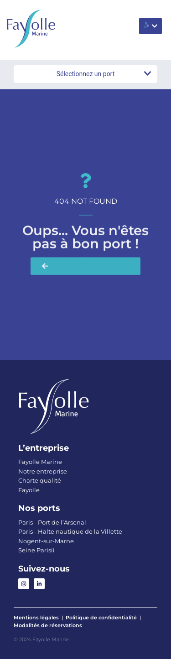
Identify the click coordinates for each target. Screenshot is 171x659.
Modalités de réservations (48, 625)
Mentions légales (36, 617)
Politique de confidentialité (101, 617)
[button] (150, 26)
